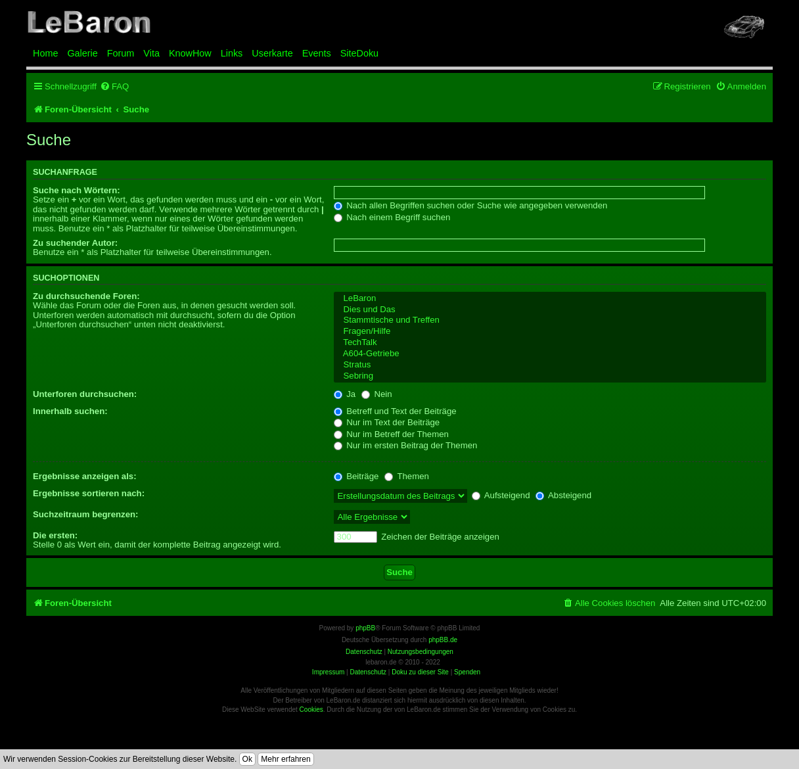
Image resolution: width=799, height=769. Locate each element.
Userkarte (272, 53)
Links (232, 53)
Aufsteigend (501, 495)
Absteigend (563, 495)
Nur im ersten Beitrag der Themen (406, 445)
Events (316, 53)
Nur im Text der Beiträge (387, 422)
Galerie (82, 53)
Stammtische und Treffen (550, 320)
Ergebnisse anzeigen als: (85, 476)
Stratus (550, 365)
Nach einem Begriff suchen (392, 217)
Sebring (550, 376)
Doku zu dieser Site (420, 672)
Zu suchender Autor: (75, 243)
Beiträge (356, 476)
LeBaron (550, 298)
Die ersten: (55, 535)
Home (45, 53)
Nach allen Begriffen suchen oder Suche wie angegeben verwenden (471, 205)
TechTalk (550, 342)
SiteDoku (359, 53)
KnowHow (190, 53)
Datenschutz (368, 672)
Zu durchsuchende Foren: (86, 296)
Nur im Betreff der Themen (391, 434)
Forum (121, 53)
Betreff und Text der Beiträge (395, 411)
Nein (376, 394)
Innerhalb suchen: (70, 411)
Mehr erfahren (285, 759)
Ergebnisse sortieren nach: (89, 493)
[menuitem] (114, 86)
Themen (406, 476)
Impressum (328, 672)
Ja (345, 394)
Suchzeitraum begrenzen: (85, 514)
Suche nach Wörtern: (76, 190)
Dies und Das (550, 309)
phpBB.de (442, 639)
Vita (151, 53)
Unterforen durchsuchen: (85, 394)
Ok (247, 759)
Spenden (467, 672)
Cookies (311, 709)
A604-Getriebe (550, 354)
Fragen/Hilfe (550, 331)
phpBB (365, 628)
